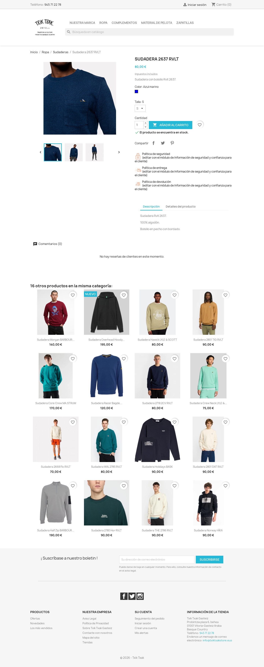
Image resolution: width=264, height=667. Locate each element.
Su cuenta (143, 612)
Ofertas (35, 618)
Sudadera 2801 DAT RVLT (208, 466)
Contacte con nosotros (97, 633)
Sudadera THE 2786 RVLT (157, 530)
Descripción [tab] (151, 206)
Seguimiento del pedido (149, 618)
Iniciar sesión (143, 623)
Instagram (140, 596)
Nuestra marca (82, 23)
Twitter (132, 596)
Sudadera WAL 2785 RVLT (106, 466)
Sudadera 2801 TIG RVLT (208, 339)
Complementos (124, 23)
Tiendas (87, 642)
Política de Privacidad (95, 623)
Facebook (124, 596)
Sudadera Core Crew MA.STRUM (55, 403)
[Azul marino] (137, 92)
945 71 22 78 (52, 5)
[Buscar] (149, 32)
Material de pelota (156, 23)
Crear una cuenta (146, 628)
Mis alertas (141, 633)
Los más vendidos (41, 628)
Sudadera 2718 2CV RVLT (157, 403)
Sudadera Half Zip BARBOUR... (55, 530)
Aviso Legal (89, 618)
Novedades (37, 623)
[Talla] (140, 108)
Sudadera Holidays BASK (157, 466)
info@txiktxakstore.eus (217, 640)
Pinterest (172, 143)
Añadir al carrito (170, 125)
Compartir (153, 143)
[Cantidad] (139, 125)
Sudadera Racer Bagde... (106, 403)
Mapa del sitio (91, 637)
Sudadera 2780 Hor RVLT (106, 530)
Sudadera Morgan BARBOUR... (55, 339)
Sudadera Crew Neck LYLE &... (208, 403)
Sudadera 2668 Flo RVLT (56, 466)
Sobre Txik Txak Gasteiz (97, 628)
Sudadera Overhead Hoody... (107, 339)
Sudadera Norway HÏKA (208, 530)
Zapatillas (185, 23)
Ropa (103, 23)
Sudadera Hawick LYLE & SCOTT (157, 339)
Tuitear (162, 143)
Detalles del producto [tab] (181, 206)
